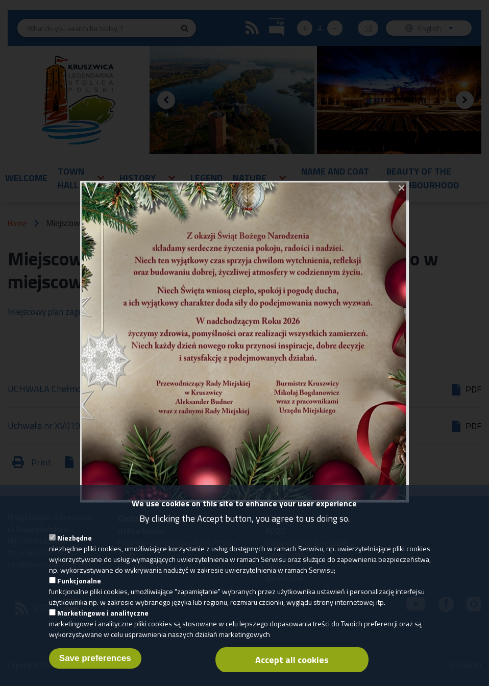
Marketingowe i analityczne (103, 621)
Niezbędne (74, 546)
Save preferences (95, 667)
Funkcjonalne (79, 589)
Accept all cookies (292, 668)
